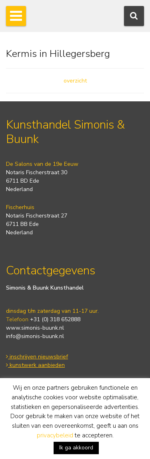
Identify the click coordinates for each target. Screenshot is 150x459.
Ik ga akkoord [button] (76, 447)
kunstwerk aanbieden (35, 365)
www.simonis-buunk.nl (35, 328)
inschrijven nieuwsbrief (37, 356)
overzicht (75, 81)
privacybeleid (55, 435)
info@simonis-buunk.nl (35, 336)
